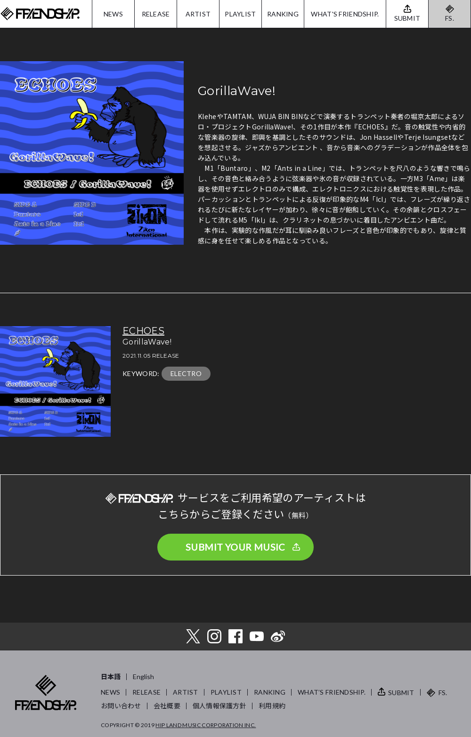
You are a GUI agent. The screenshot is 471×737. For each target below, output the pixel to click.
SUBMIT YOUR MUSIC (235, 547)
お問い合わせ (121, 706)
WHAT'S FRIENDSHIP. (345, 14)
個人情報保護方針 (219, 706)
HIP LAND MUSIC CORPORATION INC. (205, 725)
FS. (449, 18)
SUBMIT (401, 693)
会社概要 (167, 706)
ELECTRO (186, 373)
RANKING (283, 14)
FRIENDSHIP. (40, 14)
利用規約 (272, 706)
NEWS (113, 14)
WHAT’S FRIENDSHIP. (331, 692)
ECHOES (143, 330)
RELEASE (156, 14)
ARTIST (198, 14)
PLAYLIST (240, 14)
